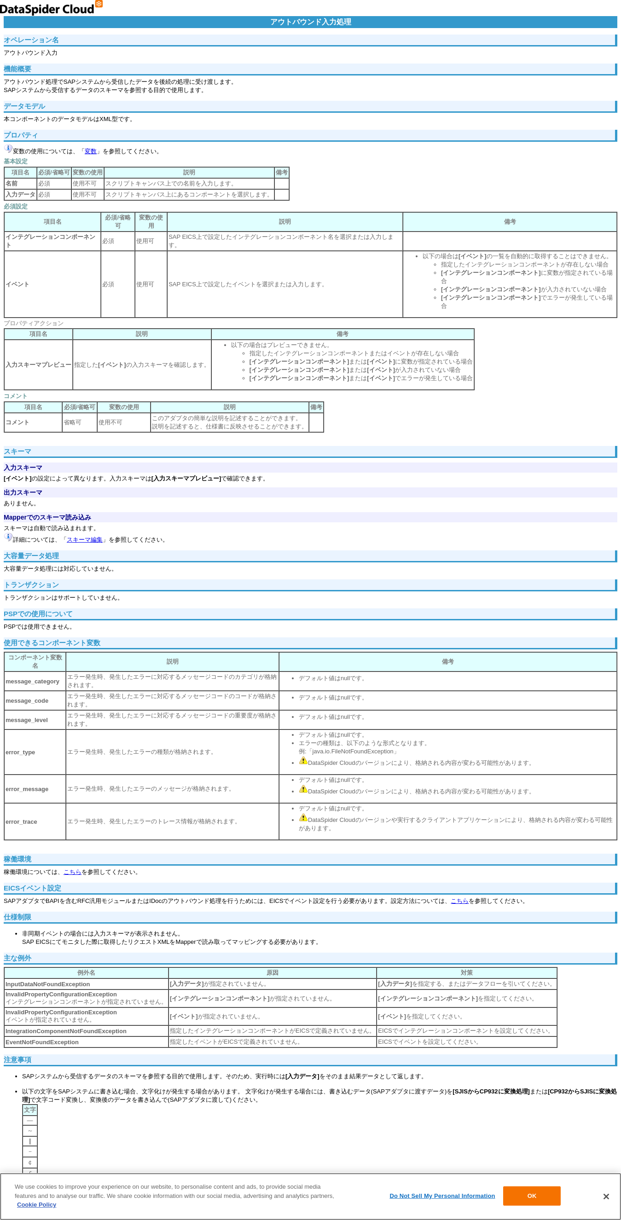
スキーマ (17, 451)
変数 (91, 151)
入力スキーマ (23, 467)
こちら (72, 871)
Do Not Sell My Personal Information (442, 1196)
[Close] (606, 1197)
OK (532, 1196)
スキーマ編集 (85, 539)
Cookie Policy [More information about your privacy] (36, 1206)
